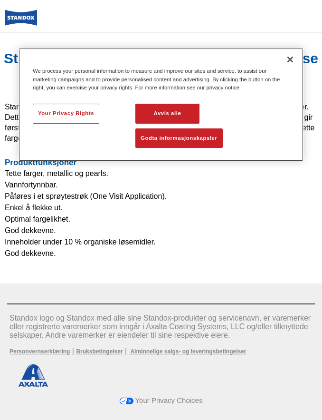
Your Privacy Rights (66, 113)
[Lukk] (290, 59)
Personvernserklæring (39, 351)
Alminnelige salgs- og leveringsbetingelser (187, 351)
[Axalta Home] (21, 21)
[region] (161, 104)
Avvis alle (167, 113)
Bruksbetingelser (99, 351)
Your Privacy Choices (161, 400)
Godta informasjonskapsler (179, 138)
